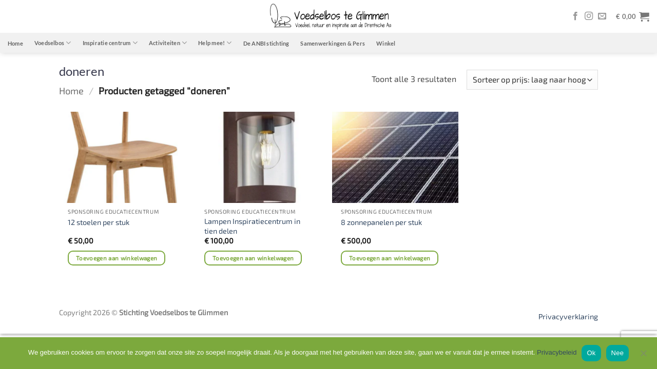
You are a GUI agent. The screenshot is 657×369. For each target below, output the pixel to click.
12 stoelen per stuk (98, 222)
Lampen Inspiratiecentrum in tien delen (252, 226)
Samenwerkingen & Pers (332, 43)
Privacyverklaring (568, 316)
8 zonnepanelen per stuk (381, 222)
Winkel (385, 43)
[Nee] (643, 356)
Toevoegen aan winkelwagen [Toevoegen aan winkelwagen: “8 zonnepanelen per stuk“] (390, 257)
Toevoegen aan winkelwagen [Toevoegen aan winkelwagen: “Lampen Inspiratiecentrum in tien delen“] (253, 257)
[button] (632, 16)
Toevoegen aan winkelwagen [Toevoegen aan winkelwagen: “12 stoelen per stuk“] (117, 257)
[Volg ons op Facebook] (575, 16)
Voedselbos (52, 43)
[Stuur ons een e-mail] (602, 16)
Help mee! (214, 43)
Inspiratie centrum (110, 43)
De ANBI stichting (266, 43)
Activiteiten (168, 43)
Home (15, 43)
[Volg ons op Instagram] (589, 16)
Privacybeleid (556, 352)
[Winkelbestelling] (532, 80)
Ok (591, 353)
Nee (617, 353)
